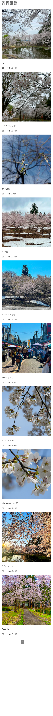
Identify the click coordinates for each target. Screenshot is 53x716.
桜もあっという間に (11, 503)
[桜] (26, 34)
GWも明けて (7, 377)
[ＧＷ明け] (26, 222)
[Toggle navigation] (49, 3)
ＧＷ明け (6, 251)
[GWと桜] (26, 600)
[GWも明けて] (26, 348)
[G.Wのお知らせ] (26, 97)
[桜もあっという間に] (26, 474)
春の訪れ (6, 188)
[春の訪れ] (26, 159)
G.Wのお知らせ (9, 125)
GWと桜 (5, 629)
